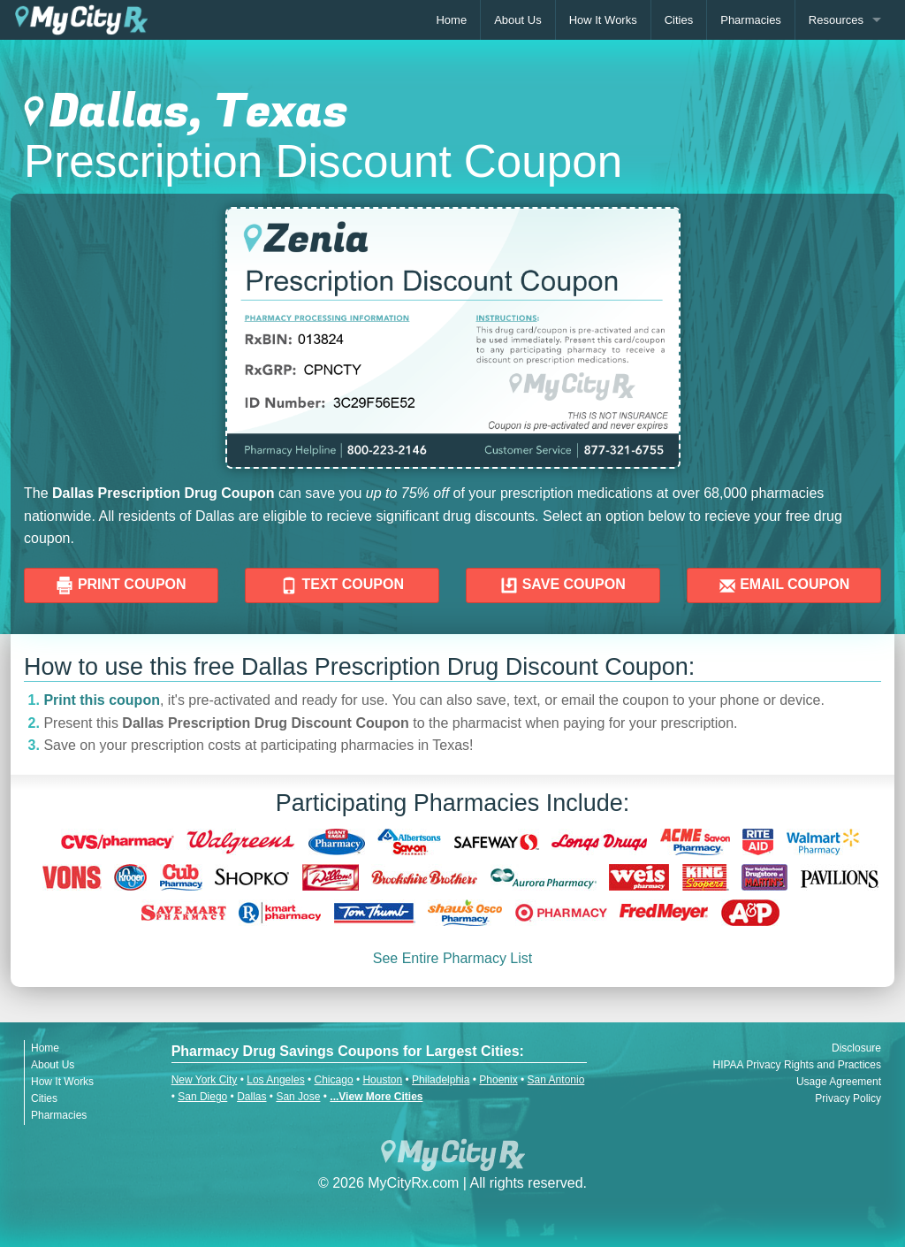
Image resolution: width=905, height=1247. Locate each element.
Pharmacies (750, 20)
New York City (204, 1080)
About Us (517, 20)
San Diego (202, 1096)
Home (451, 20)
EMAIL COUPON (784, 585)
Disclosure (856, 1048)
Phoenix (498, 1080)
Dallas (251, 1096)
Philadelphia (440, 1080)
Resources (836, 20)
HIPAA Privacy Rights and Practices (796, 1065)
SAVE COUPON (563, 585)
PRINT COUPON (121, 585)
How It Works (603, 20)
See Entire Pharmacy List (453, 958)
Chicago (334, 1080)
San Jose (298, 1096)
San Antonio (556, 1080)
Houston (382, 1080)
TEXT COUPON (342, 585)
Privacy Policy (848, 1098)
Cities (679, 20)
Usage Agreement (838, 1081)
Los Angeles (275, 1080)
